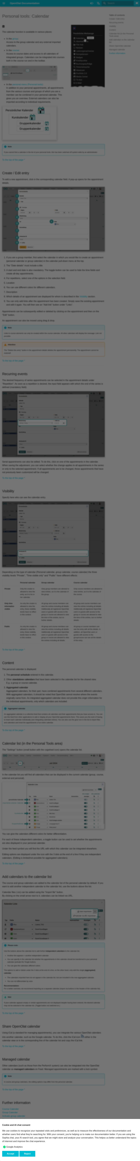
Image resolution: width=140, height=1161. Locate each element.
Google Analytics (14, 1147)
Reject (27, 1154)
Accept (10, 1154)
